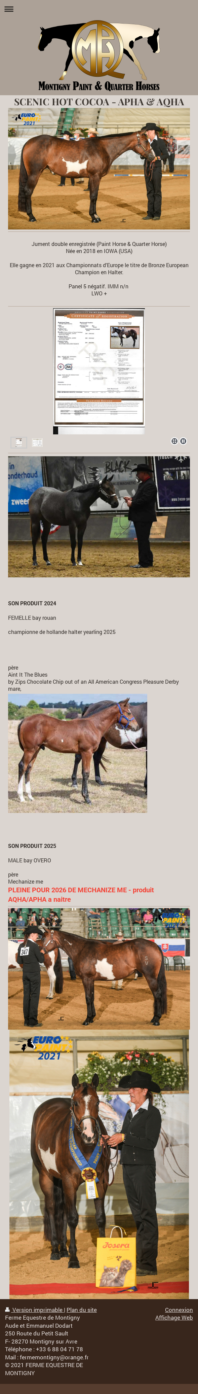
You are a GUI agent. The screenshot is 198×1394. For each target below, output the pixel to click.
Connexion (179, 1310)
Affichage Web (174, 1317)
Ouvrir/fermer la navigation (99, 9)
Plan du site (82, 1310)
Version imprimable (34, 1310)
